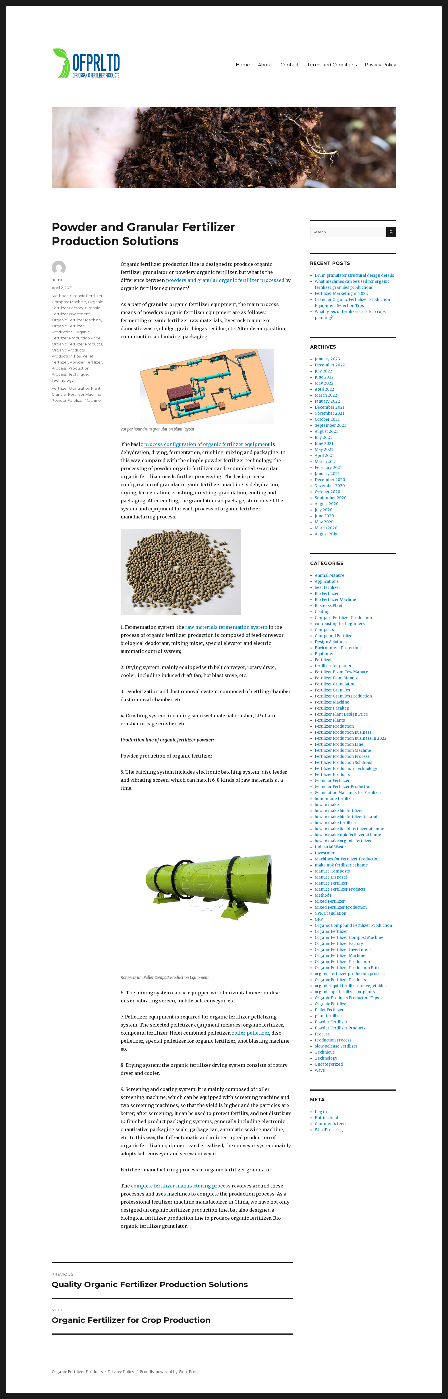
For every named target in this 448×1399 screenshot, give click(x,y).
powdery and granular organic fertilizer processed (225, 280)
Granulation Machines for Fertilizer (348, 792)
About (265, 65)
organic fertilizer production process (350, 973)
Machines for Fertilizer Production (347, 859)
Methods (60, 295)
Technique (78, 374)
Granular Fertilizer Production (343, 786)
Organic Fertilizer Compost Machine (349, 937)
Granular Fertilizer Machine (76, 394)
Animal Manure (329, 575)
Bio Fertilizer (327, 593)
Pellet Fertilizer (329, 1010)
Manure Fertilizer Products (340, 889)
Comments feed (330, 1123)
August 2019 (326, 534)
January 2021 (327, 473)
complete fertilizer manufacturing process (181, 1186)
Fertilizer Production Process (342, 756)
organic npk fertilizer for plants (345, 991)
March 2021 (326, 461)
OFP (319, 919)
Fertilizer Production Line (339, 744)
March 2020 (326, 528)
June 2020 (324, 516)
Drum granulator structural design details (354, 275)
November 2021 (329, 413)
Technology (63, 380)
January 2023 (327, 359)
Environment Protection (338, 647)
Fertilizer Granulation (335, 684)
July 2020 (324, 510)
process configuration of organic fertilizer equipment (207, 444)
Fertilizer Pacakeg (332, 708)
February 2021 (328, 467)
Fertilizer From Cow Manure (341, 672)
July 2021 (323, 437)
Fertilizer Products (332, 774)
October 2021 (327, 419)
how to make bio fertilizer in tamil (347, 816)
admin (57, 279)
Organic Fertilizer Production (342, 961)
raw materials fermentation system (226, 627)
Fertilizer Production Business (343, 732)
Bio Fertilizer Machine (335, 599)
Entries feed (326, 1117)
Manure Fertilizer (331, 883)
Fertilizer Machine (332, 702)
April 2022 (324, 389)
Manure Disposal (331, 877)
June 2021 (324, 443)
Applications (327, 581)
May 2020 (324, 522)
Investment (326, 853)
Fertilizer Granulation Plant (76, 388)
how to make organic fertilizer (343, 841)
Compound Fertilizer (334, 635)
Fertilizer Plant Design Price (341, 714)
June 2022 (324, 377)
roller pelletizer (250, 1033)
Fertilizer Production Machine (343, 750)
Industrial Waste (330, 847)
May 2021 (324, 449)
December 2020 (330, 479)
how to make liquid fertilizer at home (349, 829)
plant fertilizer (328, 1016)
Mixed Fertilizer (330, 901)
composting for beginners (340, 623)
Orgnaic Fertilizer (331, 1004)
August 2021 (326, 431)
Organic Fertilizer (331, 931)
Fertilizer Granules (332, 690)
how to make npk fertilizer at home (348, 835)
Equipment (325, 654)
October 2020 (327, 491)
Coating (322, 611)
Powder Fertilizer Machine (76, 400)
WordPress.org (329, 1129)
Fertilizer (323, 660)
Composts (324, 629)
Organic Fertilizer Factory (339, 943)
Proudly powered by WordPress (169, 1371)
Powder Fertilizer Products (340, 1028)
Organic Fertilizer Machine (76, 320)
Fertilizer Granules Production (343, 696)
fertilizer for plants (333, 666)
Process (59, 368)
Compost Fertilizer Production (343, 617)
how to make (327, 804)
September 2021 (330, 425)
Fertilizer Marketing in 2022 (341, 293)
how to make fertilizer (335, 822)
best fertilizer (327, 587)
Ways (320, 1070)
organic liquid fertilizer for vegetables (351, 985)
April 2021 (324, 455)
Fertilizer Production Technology (346, 768)
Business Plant (329, 605)
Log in (321, 1111)
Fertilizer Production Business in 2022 (351, 738)
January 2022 (327, 401)
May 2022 (324, 383)
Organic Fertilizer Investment (343, 949)
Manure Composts (332, 871)
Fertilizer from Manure (336, 678)
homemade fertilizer (334, 798)
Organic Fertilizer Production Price (348, 967)
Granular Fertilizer (332, 780)
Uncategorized (329, 1064)
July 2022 (323, 371)
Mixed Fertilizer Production (341, 907)
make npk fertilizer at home (341, 865)
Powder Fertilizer (86, 362)
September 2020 (331, 497)
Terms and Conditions (332, 65)
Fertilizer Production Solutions (343, 762)
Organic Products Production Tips (347, 998)
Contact (290, 65)
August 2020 (327, 503)
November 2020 (330, 485)
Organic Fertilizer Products (77, 344)
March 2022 (326, 395)
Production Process (333, 1040)
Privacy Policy (380, 65)
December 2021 (329, 407)
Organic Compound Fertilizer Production (353, 925)
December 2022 (330, 365)
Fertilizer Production (334, 726)
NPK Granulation (330, 913)
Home (243, 65)
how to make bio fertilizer (339, 810)
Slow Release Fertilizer (336, 1046)
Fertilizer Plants (330, 720)
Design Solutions (331, 641)
